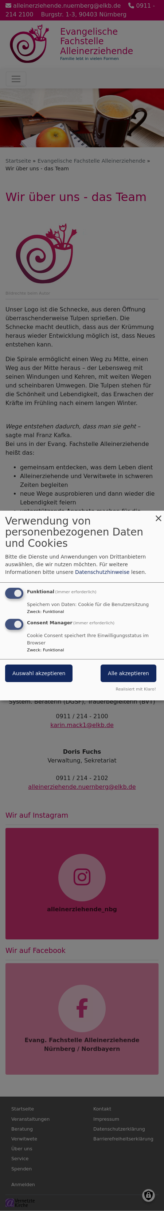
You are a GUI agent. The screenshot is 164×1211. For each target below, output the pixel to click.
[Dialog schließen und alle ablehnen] (158, 515)
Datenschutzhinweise (102, 572)
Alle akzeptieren (128, 674)
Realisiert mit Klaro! (136, 689)
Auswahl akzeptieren (38, 674)
